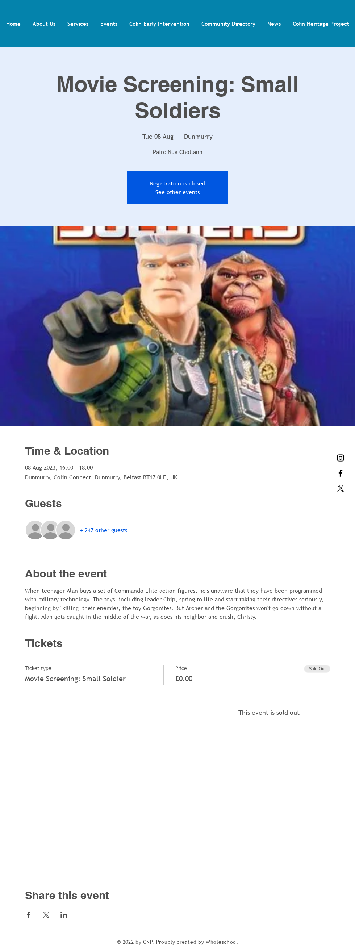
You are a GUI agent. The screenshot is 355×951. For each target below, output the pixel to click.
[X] (340, 488)
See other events (177, 192)
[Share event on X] (46, 915)
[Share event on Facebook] (28, 915)
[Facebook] (340, 473)
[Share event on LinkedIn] (63, 915)
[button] (43, 23)
